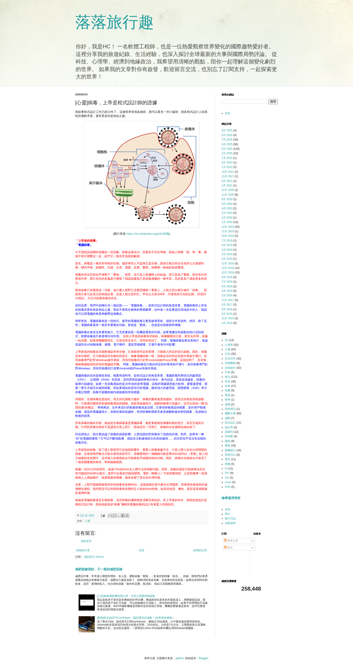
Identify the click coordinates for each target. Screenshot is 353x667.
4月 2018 (227, 286)
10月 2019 (228, 235)
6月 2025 (227, 144)
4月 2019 (227, 254)
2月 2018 (227, 295)
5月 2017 (227, 304)
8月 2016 (227, 309)
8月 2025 (227, 135)
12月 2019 (228, 226)
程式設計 (230, 422)
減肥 (227, 418)
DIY (227, 473)
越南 (227, 441)
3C (226, 340)
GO (227, 477)
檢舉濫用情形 (231, 498)
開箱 (227, 445)
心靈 (87, 521)
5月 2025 (227, 148)
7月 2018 (227, 281)
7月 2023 (227, 158)
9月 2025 (227, 130)
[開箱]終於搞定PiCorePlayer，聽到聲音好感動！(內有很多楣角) (135, 617)
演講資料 (230, 523)
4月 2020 (227, 208)
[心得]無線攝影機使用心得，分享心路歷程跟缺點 (126, 596)
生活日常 (230, 358)
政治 (227, 376)
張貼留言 (86, 541)
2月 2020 (227, 217)
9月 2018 (227, 277)
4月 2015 (227, 323)
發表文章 (231, 540)
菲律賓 (229, 436)
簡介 (227, 513)
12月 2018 (228, 263)
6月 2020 (227, 203)
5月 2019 (227, 249)
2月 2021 (227, 185)
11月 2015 (228, 318)
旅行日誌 (230, 518)
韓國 (227, 464)
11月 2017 (228, 300)
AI (226, 468)
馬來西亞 (230, 408)
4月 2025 (227, 153)
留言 (228, 547)
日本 (227, 353)
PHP (228, 487)
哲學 (227, 399)
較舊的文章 (200, 550)
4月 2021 (227, 181)
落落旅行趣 (114, 22)
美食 (227, 386)
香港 (227, 395)
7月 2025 (227, 139)
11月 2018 (228, 268)
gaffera (179, 658)
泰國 (227, 404)
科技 (227, 381)
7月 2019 (227, 240)
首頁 (141, 550)
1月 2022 (227, 167)
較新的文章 (83, 550)
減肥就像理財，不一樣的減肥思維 (98, 569)
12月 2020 (228, 190)
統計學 (229, 427)
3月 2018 (227, 290)
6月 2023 (227, 162)
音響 (227, 390)
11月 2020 (228, 194)
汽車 (227, 372)
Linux (228, 482)
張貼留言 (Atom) (94, 556)
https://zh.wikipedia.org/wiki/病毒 (148, 233)
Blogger (203, 658)
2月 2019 (227, 258)
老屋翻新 (230, 363)
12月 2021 (228, 171)
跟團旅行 (230, 450)
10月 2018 (228, 272)
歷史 (227, 459)
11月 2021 (228, 176)
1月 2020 (227, 222)
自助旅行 (230, 367)
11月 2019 (228, 231)
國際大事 (230, 413)
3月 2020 (227, 212)
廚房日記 (230, 454)
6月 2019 (227, 245)
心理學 (229, 344)
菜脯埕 (229, 431)
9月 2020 (227, 199)
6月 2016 (227, 313)
